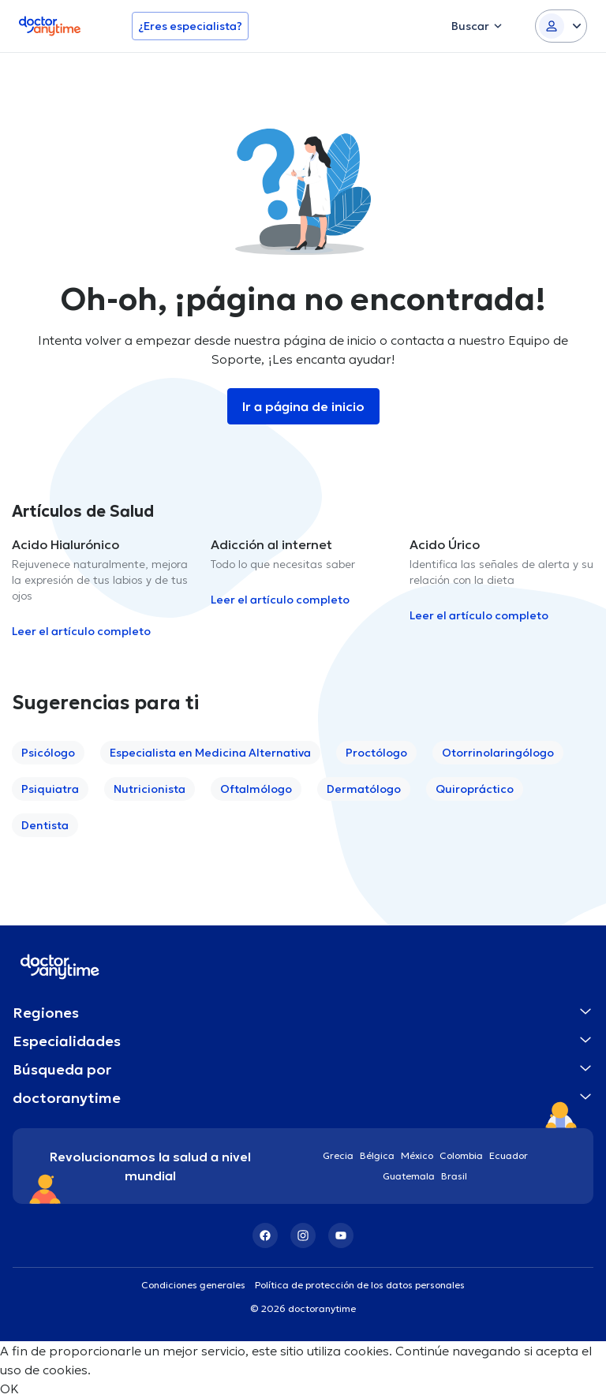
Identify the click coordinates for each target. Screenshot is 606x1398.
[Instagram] (303, 1235)
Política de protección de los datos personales (360, 1285)
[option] (105, 587)
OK (9, 1388)
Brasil (454, 1176)
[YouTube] (341, 1235)
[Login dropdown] (561, 26)
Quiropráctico (475, 789)
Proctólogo (376, 753)
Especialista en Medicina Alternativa (210, 753)
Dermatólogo (364, 789)
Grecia (338, 1155)
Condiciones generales (193, 1285)
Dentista (45, 825)
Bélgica (377, 1155)
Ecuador (508, 1155)
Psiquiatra (50, 789)
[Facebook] (265, 1235)
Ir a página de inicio (303, 406)
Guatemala (409, 1176)
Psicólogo (48, 753)
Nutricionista (149, 789)
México (417, 1155)
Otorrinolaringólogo (498, 753)
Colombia (461, 1155)
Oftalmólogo (256, 789)
